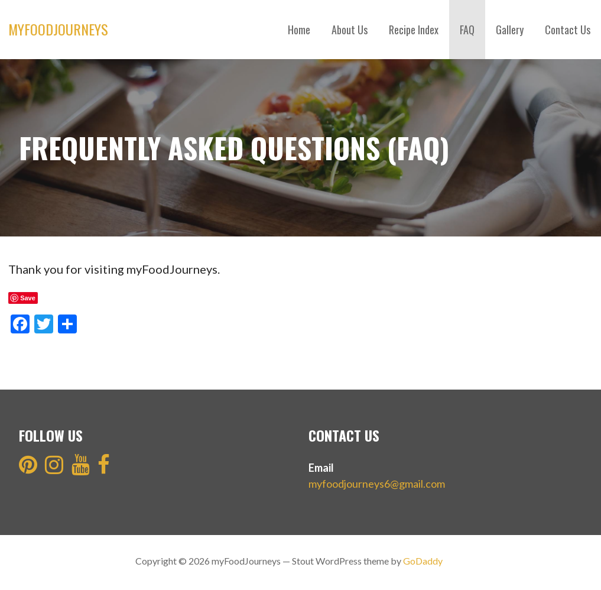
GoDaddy (423, 560)
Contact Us (567, 29)
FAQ (467, 29)
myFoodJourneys (58, 29)
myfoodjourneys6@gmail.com (376, 483)
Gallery (510, 29)
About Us (350, 29)
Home (299, 29)
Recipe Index (413, 29)
